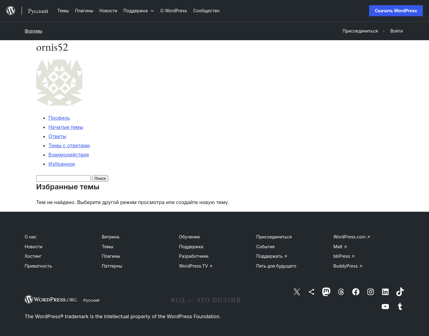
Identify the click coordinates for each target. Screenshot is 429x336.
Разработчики (194, 256)
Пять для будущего (276, 265)
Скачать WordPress (396, 10)
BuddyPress (347, 265)
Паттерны (112, 265)
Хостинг (33, 256)
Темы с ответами (69, 145)
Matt (340, 246)
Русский (91, 300)
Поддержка (191, 246)
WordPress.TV (196, 265)
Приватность (38, 265)
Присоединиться (274, 236)
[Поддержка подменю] (138, 10)
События (265, 246)
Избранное (62, 164)
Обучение (189, 236)
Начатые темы (66, 127)
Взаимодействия (69, 155)
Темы (107, 246)
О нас (31, 236)
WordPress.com (351, 236)
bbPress (344, 256)
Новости (33, 246)
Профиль (59, 118)
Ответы (57, 136)
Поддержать (271, 256)
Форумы (33, 30)
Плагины (111, 256)
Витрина (110, 236)
